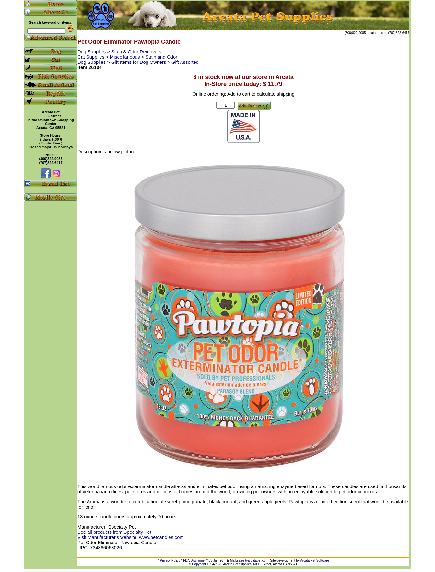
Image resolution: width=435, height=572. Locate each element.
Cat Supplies (91, 57)
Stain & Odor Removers (136, 51)
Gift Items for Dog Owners (139, 62)
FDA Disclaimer (194, 560)
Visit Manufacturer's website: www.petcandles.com (130, 537)
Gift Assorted (185, 62)
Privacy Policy (170, 560)
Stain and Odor (161, 57)
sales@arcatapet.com (252, 560)
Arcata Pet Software (314, 560)
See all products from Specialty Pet (114, 532)
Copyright (199, 564)
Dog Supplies (92, 51)
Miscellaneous (125, 57)
